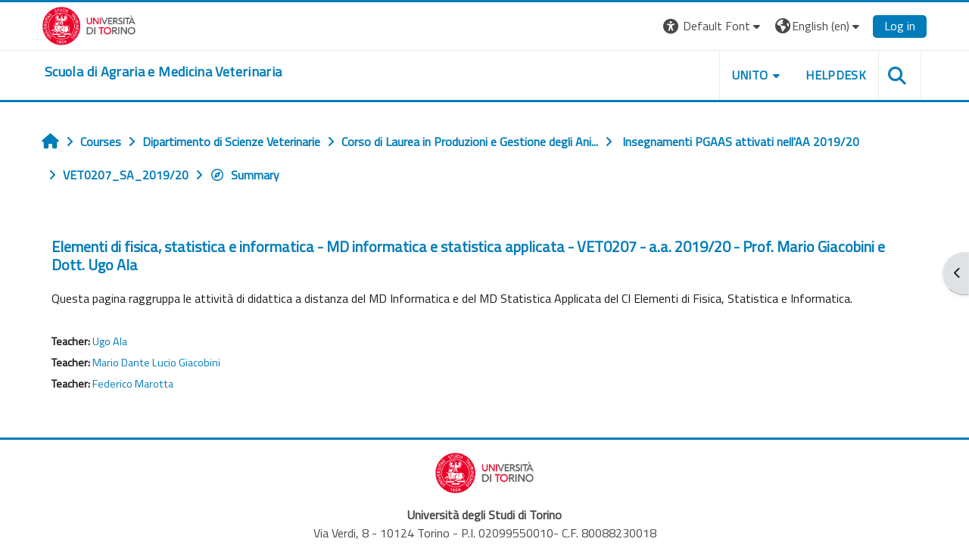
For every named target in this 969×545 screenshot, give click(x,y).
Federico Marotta (132, 383)
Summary (244, 175)
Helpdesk (835, 75)
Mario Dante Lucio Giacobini (156, 362)
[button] (713, 26)
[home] (163, 72)
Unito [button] (750, 75)
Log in (899, 26)
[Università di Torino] (89, 24)
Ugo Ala (109, 341)
